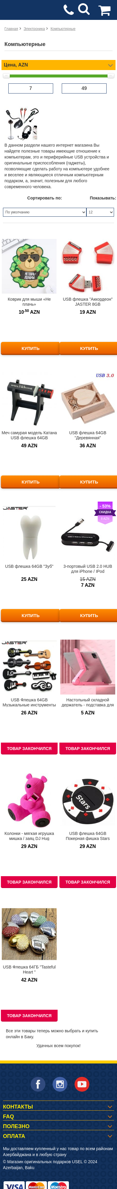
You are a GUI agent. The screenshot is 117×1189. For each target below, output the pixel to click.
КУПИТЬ (30, 348)
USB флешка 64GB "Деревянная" (87, 435)
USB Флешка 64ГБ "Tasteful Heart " (29, 969)
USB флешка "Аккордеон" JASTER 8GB (88, 302)
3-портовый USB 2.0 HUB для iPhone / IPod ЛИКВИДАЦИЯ (87, 571)
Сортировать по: (44, 198)
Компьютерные (62, 29)
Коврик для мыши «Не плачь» (29, 302)
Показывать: (102, 198)
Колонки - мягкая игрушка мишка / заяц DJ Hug (29, 836)
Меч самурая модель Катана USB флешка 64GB (29, 435)
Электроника (34, 29)
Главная (11, 29)
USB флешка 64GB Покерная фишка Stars (88, 836)
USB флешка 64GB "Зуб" (29, 566)
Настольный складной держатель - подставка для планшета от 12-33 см (88, 704)
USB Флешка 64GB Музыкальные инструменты (29, 702)
